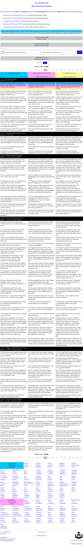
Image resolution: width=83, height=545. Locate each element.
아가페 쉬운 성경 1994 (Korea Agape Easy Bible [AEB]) (17, 27)
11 (41, 70)
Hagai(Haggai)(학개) (38, 495)
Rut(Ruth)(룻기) (25, 471)
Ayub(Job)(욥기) (61, 477)
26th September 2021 (11, 539)
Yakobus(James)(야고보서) (3, 520)
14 (53, 70)
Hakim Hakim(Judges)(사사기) (15, 471)
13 (49, 70)
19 (73, 70)
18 (69, 70)
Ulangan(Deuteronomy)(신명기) (75, 465)
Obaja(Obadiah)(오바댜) (50, 489)
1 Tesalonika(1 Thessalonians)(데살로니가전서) (5, 514)
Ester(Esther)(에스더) (50, 477)
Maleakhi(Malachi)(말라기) (62, 495)
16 (61, 70)
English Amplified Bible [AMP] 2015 (12, 24)
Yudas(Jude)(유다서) (74, 520)
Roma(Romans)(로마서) (2, 508)
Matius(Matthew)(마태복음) (27, 501)
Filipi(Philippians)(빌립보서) (63, 508)
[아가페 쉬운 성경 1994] (41, 76)
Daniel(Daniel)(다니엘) (2, 489)
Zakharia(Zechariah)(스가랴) (51, 495)
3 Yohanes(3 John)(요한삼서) (62, 520)
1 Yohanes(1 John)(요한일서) (39, 520)
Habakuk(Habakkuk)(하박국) (15, 495)
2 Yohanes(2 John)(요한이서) (51, 520)
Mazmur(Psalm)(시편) (74, 477)
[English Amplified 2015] (69, 76)
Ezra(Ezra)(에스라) (26, 477)
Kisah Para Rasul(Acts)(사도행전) (76, 501)
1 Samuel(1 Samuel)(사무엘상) (39, 471)
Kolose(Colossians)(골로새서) (75, 508)
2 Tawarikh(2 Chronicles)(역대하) (15, 477)
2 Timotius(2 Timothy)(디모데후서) (39, 514)
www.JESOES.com (6, 532)
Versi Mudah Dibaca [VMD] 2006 (11, 21)
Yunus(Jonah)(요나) (61, 489)
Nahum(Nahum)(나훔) (2, 495)
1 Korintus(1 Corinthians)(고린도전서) (16, 508)
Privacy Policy (41, 532)
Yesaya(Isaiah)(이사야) (38, 483)
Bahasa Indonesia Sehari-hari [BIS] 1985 (13, 18)
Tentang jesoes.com (41, 535)
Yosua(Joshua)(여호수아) (3, 471)
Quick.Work (80, 543)
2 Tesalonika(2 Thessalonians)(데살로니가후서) (17, 514)
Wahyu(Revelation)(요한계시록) (3, 526)
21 (81, 70)
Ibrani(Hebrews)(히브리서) (74, 514)
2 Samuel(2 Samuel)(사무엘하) (51, 471)
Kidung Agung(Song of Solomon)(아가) (28, 483)
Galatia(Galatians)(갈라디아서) (39, 508)
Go (45, 62)
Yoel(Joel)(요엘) (25, 489)
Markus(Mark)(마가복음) (39, 501)
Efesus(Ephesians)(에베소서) (51, 508)
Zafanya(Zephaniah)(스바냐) (27, 495)
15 (57, 70)
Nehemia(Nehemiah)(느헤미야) (39, 477)
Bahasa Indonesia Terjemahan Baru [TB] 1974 (14, 15)
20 (77, 70)
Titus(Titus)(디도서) (50, 514)
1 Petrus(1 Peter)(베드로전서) (15, 520)
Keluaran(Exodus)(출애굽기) (39, 465)
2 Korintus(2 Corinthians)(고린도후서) (27, 508)
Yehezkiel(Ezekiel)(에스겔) (74, 483)
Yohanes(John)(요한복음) (62, 501)
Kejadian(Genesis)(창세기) (26, 465)
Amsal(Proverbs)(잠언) (3, 483)
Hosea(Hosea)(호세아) (14, 489)
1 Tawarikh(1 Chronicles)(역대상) (3, 477)
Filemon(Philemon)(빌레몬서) (62, 514)
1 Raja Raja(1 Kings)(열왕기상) (62, 471)
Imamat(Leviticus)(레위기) (50, 465)
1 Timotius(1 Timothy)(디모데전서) (27, 514)
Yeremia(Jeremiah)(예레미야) (51, 483)
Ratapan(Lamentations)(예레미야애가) (64, 483)
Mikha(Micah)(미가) (73, 489)
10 (37, 70)
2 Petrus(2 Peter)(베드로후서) (27, 520)
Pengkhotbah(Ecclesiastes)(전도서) (15, 483)
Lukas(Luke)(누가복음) (51, 501)
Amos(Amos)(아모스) (38, 489)
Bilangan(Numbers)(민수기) (62, 465)
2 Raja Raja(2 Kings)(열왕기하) (74, 471)
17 (65, 70)
